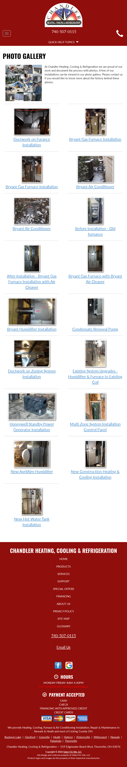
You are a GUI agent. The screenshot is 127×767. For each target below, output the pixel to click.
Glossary (63, 626)
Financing (63, 596)
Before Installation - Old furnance (95, 216)
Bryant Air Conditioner (95, 172)
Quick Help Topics (63, 42)
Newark (115, 737)
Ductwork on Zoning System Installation (32, 359)
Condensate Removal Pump (95, 314)
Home (63, 558)
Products (63, 566)
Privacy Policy (63, 611)
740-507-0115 (63, 635)
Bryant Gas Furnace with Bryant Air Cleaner (95, 264)
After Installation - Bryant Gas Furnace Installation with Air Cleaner (32, 266)
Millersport (100, 737)
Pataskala (55, 740)
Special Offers (63, 588)
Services (63, 573)
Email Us (63, 647)
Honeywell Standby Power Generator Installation (32, 412)
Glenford (30, 737)
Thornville (71, 740)
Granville (44, 737)
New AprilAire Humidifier (32, 457)
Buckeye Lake (13, 737)
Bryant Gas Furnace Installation (95, 124)
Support (63, 581)
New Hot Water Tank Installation (32, 507)
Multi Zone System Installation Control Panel (95, 412)
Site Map (63, 618)
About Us (63, 603)
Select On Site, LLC (72, 752)
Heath (56, 737)
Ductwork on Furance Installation (32, 127)
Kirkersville (83, 737)
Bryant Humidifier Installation (32, 314)
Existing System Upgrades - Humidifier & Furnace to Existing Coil (95, 361)
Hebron (68, 737)
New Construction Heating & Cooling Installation (95, 459)
